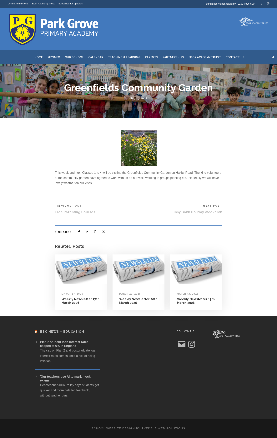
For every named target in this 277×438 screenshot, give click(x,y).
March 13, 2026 (188, 293)
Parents (151, 57)
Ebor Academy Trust (43, 3)
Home (39, 57)
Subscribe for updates (70, 3)
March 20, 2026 (130, 293)
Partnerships (173, 57)
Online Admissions (18, 3)
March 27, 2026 (72, 293)
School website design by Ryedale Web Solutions (138, 428)
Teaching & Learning (124, 57)
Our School (74, 57)
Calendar (95, 57)
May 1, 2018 (138, 98)
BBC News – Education (62, 331)
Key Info (54, 57)
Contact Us (235, 57)
